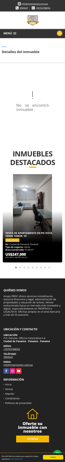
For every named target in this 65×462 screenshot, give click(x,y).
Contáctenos (12, 398)
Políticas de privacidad (18, 403)
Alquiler (9, 393)
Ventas (9, 389)
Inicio (4, 46)
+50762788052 (43, 7)
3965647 (24, 7)
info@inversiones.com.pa (35, 3)
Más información (17, 459)
